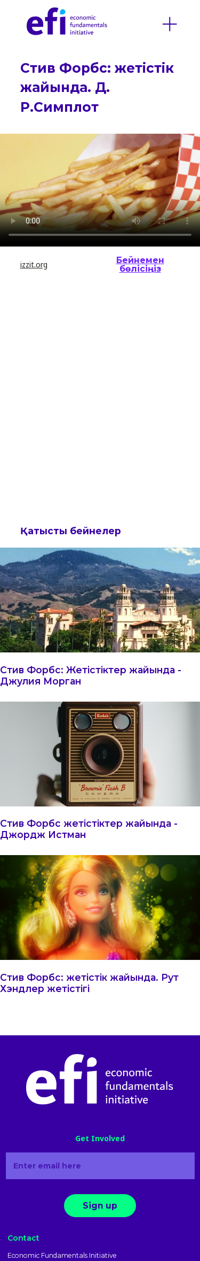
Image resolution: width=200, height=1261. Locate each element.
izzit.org (33, 264)
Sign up (100, 1206)
